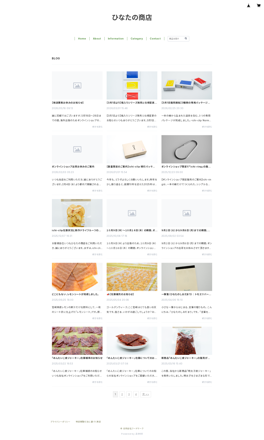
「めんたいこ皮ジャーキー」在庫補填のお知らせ (77, 358)
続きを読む (97, 126)
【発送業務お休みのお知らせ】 (68, 103)
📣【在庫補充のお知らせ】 (120, 294)
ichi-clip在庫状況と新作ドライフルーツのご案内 (76, 230)
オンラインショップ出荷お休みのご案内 (73, 166)
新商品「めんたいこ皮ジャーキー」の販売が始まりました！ (185, 358)
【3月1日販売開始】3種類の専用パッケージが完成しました (185, 103)
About (97, 38)
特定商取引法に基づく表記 (88, 421)
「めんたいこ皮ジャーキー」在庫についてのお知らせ (132, 358)
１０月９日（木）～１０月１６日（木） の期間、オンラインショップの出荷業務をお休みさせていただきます (132, 230)
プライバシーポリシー (60, 421)
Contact (155, 38)
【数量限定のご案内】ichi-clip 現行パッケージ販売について (131, 166)
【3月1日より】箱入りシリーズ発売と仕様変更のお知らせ (132, 103)
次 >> (145, 394)
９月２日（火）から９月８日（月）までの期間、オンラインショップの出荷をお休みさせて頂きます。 (185, 230)
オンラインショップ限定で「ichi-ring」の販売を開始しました (186, 166)
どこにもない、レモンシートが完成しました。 (75, 294)
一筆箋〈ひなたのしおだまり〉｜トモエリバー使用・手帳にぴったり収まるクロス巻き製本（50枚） (186, 294)
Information (116, 38)
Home (82, 38)
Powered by (132, 434)
